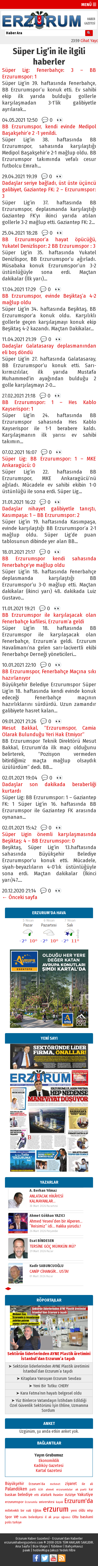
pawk (26, 1550)
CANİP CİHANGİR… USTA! (48, 1271)
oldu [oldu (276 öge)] (82, 1510)
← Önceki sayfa (20, 897)
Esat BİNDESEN (41, 1241)
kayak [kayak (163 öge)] (59, 1502)
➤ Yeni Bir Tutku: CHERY (49, 1385)
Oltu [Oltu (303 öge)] (75, 1517)
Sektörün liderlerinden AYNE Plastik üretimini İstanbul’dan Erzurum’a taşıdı (48, 1353)
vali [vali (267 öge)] (28, 1510)
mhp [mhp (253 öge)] (90, 1511)
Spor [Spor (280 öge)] (8, 1517)
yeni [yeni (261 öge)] (74, 1510)
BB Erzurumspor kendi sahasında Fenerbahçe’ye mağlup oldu (49, 561)
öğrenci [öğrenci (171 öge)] (65, 1517)
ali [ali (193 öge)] (91, 1484)
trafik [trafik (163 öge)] (23, 1517)
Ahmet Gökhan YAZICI (47, 1215)
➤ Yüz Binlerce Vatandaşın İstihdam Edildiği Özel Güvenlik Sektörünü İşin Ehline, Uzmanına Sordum (49, 1405)
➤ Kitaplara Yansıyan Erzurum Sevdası (48, 1378)
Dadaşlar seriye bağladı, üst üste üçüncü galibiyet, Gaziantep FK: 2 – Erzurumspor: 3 (49, 189)
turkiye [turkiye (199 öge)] (17, 1522)
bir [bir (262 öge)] (22, 1510)
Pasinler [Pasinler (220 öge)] (58, 1495)
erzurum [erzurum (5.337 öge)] (56, 1509)
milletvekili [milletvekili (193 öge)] (12, 1510)
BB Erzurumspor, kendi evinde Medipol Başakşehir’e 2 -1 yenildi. (49, 129)
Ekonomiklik (49, 1460)
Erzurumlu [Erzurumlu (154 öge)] (31, 1502)
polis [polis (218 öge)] (8, 1522)
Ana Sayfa (22, 1546)
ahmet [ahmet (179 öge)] (50, 1489)
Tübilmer (56, 1546)
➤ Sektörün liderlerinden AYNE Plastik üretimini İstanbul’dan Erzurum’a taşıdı (48, 1369)
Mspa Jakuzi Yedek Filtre (59, 1550)
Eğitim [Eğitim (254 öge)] (37, 1511)
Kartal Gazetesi (49, 1470)
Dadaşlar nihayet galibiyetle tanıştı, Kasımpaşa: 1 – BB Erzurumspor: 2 (49, 512)
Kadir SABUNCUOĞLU (46, 1266)
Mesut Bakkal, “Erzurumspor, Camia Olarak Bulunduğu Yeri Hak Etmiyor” (49, 731)
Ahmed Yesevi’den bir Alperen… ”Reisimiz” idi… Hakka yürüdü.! (55, 1223)
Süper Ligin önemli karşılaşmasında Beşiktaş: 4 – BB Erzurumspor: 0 (49, 837)
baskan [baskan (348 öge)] (10, 1494)
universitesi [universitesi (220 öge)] (46, 1502)
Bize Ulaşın (40, 1546)
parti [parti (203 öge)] (33, 1489)
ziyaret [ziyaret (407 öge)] (71, 1483)
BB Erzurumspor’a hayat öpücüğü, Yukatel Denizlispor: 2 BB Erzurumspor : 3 (49, 242)
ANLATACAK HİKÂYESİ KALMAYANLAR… (46, 1198)
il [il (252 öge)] (46, 1517)
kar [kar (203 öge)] (91, 1489)
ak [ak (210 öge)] (49, 1517)
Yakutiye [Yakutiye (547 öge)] (85, 1494)
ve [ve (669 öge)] (16, 1516)
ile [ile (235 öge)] (83, 1484)
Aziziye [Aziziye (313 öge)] (70, 1495)
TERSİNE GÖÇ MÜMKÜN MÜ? (52, 1245)
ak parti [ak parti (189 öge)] (81, 1489)
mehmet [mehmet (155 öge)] (55, 1484)
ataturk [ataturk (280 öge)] (46, 1495)
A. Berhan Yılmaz (43, 1190)
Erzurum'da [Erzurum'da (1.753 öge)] (78, 1501)
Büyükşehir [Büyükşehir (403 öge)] (14, 1483)
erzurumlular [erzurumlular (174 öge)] (64, 1489)
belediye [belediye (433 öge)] (25, 1494)
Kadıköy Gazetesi (49, 1465)
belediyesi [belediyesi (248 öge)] (35, 1517)
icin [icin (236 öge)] (40, 1489)
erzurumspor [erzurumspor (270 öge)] (14, 1502)
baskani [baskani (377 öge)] (86, 1517)
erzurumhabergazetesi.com (23, 1542)
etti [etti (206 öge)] (36, 1495)
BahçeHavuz (74, 1546)
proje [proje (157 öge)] (56, 1517)
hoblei (37, 1550)
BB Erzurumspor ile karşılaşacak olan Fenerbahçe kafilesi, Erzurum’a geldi (49, 618)
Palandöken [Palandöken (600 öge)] (16, 1489)
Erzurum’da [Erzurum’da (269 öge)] (37, 1484)
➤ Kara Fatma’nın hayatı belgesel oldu (49, 1393)
